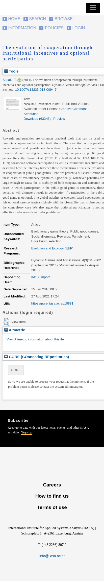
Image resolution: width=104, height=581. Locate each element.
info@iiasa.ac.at (52, 556)
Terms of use (52, 507)
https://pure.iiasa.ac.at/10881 (52, 303)
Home (14, 19)
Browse (63, 19)
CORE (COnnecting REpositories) (36, 357)
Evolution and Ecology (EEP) (52, 248)
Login (78, 28)
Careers (52, 484)
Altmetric (14, 330)
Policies (54, 28)
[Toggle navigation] (93, 8)
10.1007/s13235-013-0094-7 (36, 89)
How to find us (52, 496)
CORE (16, 370)
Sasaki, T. (10, 80)
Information (22, 28)
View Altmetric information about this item (36, 339)
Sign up (26, 432)
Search (37, 19)
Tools (11, 71)
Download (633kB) (37, 119)
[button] (6, 322)
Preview (59, 119)
